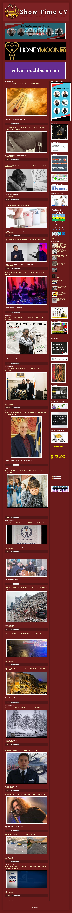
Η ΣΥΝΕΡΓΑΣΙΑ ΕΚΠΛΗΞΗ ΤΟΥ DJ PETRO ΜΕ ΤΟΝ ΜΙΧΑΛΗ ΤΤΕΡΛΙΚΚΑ (61, 250)
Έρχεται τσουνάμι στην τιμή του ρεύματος (17, 205)
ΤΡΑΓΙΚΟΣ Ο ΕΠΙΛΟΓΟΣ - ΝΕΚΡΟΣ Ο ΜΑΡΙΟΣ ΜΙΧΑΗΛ (22, 750)
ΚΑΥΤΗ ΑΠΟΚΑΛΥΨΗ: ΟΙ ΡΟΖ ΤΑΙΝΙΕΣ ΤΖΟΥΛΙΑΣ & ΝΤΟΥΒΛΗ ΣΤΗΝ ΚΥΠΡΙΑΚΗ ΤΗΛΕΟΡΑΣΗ (61, 294)
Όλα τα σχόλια (55, 478)
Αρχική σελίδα (22, 898)
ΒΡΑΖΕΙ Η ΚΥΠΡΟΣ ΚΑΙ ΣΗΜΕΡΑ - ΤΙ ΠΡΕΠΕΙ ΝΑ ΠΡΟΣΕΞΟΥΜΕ (25, 83)
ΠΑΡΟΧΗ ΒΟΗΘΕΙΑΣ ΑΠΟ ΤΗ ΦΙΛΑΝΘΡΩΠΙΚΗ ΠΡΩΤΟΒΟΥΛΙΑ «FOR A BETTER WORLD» (61, 263)
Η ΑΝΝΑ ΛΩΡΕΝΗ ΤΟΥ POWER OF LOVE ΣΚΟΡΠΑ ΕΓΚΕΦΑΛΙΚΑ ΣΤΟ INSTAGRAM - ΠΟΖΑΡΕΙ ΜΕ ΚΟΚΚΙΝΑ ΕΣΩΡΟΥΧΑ (62, 245)
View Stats (53, 483)
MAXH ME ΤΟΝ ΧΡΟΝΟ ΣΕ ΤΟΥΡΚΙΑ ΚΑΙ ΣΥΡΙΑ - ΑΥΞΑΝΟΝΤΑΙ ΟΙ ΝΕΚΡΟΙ (62, 269)
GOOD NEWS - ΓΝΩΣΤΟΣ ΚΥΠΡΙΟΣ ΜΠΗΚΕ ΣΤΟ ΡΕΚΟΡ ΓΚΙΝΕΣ (26, 522)
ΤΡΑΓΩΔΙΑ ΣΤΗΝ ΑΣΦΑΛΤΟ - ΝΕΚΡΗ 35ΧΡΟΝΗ (20, 834)
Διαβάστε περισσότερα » (9, 120)
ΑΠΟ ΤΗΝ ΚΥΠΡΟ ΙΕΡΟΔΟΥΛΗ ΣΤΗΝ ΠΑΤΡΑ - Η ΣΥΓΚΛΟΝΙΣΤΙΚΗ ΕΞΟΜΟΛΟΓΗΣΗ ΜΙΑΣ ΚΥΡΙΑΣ (62, 276)
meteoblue (53, 238)
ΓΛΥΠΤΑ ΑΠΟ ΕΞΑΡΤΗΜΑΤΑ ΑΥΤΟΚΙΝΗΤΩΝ (60, 281)
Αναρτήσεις (54, 476)
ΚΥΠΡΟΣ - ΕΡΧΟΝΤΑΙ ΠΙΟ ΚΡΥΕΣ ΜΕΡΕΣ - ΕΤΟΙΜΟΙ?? (22, 708)
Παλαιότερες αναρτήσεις (43, 898)
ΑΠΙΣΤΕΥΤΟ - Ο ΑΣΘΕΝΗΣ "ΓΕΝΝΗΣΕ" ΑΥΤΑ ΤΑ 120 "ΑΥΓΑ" (62, 287)
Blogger (39, 907)
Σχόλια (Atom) (11, 900)
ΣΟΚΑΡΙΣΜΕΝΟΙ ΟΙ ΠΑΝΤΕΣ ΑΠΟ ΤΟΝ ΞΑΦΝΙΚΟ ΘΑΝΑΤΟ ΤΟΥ (25, 794)
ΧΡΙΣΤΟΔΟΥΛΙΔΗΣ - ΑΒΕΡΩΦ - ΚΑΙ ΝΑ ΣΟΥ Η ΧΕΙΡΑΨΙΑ (23, 557)
